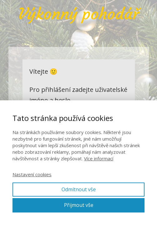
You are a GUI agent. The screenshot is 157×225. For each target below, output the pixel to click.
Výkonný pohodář (78, 14)
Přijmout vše (78, 205)
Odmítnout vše (78, 189)
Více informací (98, 158)
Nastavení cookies (32, 174)
